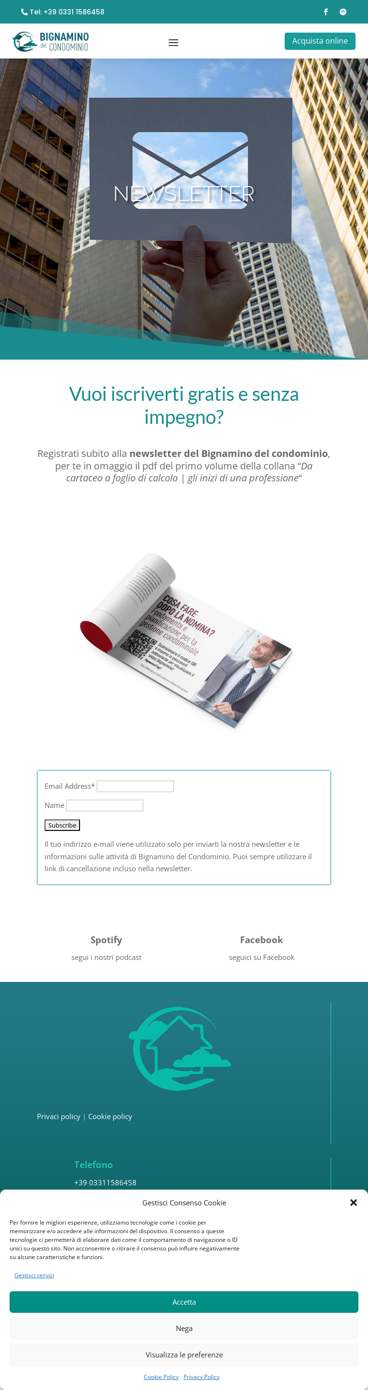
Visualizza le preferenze (184, 1354)
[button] (353, 1202)
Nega (184, 1328)
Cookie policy (110, 1134)
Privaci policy (58, 1134)
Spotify (106, 957)
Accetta (184, 1302)
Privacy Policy (201, 1377)
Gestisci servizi (34, 1275)
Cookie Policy (161, 1377)
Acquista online (319, 40)
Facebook (261, 957)
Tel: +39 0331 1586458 (67, 12)
